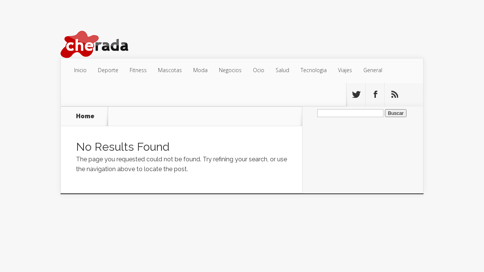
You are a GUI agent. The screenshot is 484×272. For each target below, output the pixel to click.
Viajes (345, 70)
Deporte (108, 70)
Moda (200, 70)
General (372, 70)
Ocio (258, 70)
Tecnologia (314, 70)
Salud (282, 70)
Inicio (80, 70)
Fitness (138, 70)
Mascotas (170, 70)
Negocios (230, 70)
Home (85, 116)
